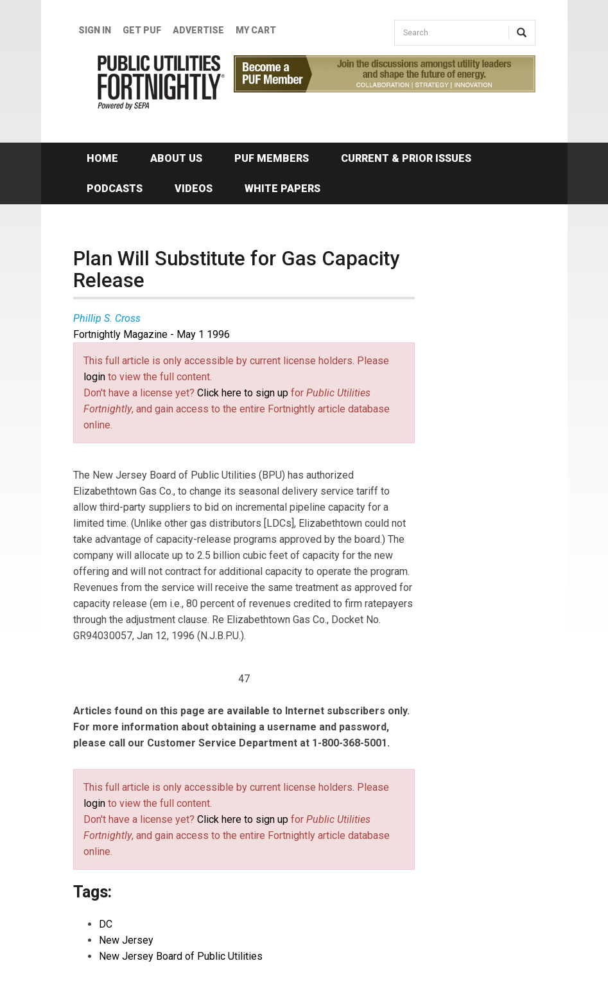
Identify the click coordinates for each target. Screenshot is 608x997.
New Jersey (126, 940)
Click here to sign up (242, 393)
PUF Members (271, 158)
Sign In (94, 30)
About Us (176, 158)
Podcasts (115, 188)
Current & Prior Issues (406, 158)
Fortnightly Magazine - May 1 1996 (151, 334)
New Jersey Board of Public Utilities (181, 956)
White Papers (282, 188)
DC (105, 924)
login (94, 377)
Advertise (198, 30)
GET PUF (142, 30)
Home (102, 158)
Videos (194, 188)
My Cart (256, 30)
